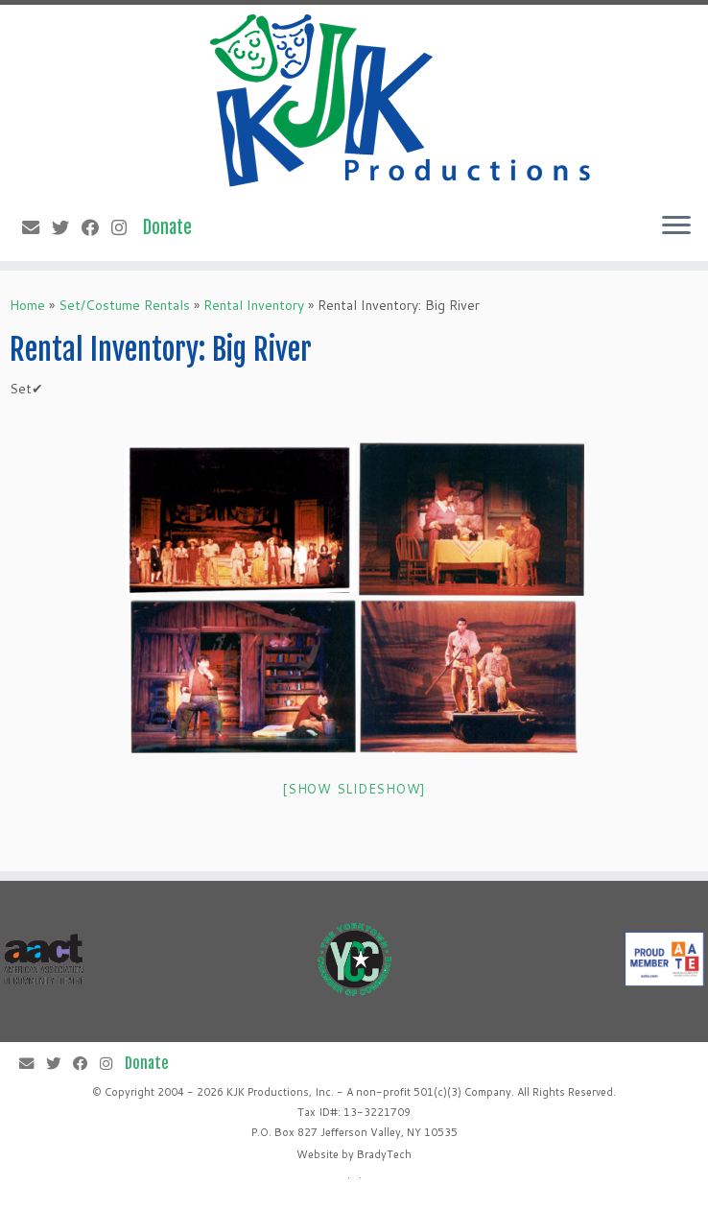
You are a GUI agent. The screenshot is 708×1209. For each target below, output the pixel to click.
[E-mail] (37, 227)
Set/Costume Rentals (124, 305)
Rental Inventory (253, 305)
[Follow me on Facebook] (96, 227)
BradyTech (384, 1154)
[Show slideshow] (354, 788)
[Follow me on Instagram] (125, 227)
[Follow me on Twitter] (67, 227)
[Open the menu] (676, 226)
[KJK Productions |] (402, 100)
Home (27, 305)
